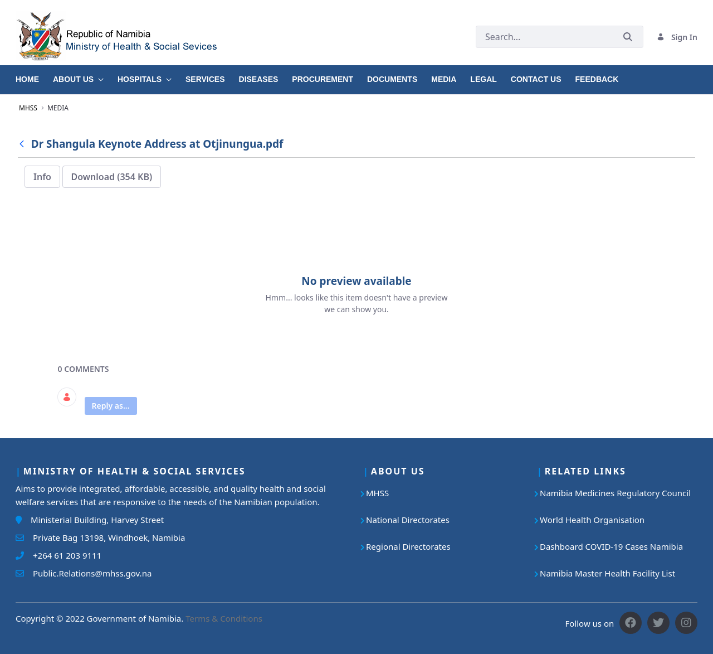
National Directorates (408, 519)
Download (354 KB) (112, 177)
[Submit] (628, 37)
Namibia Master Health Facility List (607, 573)
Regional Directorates (408, 546)
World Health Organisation (592, 519)
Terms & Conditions (223, 618)
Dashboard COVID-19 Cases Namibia (611, 546)
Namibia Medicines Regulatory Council (615, 492)
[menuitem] (34, 75)
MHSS (377, 492)
